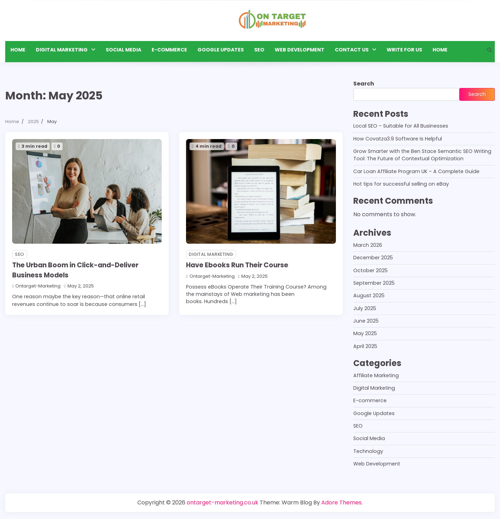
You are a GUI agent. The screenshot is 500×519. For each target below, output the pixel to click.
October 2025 (370, 270)
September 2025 (374, 282)
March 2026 (367, 245)
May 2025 (365, 333)
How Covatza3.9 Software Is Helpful (397, 138)
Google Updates (220, 49)
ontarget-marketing (36, 286)
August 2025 (369, 295)
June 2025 (366, 320)
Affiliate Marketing (376, 375)
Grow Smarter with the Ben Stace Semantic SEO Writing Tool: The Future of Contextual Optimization (422, 155)
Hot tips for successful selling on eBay (401, 183)
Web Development (299, 49)
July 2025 (364, 308)
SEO (259, 49)
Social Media (123, 49)
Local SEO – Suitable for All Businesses (400, 125)
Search (363, 84)
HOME (440, 49)
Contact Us (352, 49)
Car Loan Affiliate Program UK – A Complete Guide (416, 171)
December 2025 (373, 257)
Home (17, 49)
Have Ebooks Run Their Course (237, 265)
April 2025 (365, 346)
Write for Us (404, 49)
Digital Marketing (62, 49)
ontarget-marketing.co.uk (222, 502)
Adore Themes (341, 502)
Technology (368, 451)
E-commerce (169, 49)
